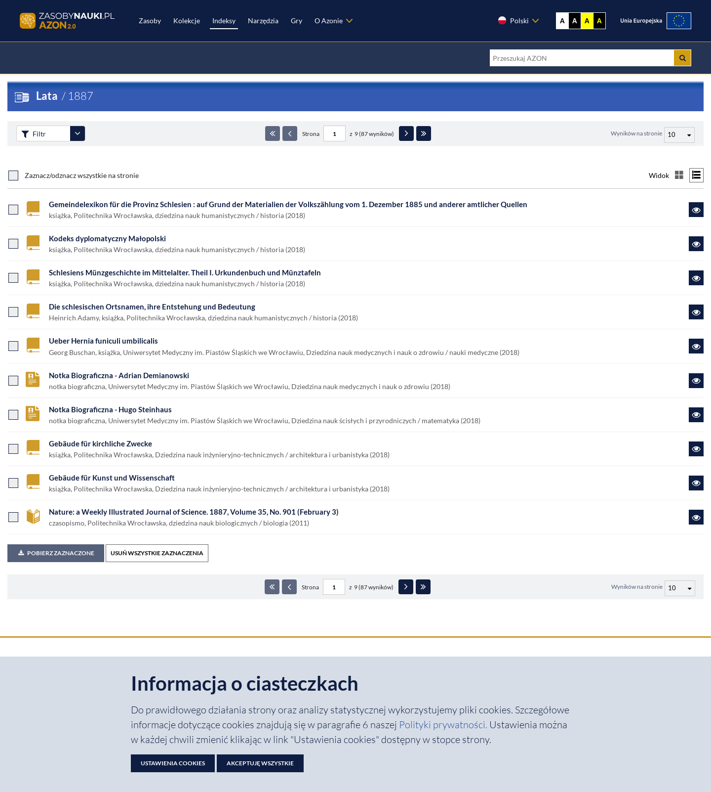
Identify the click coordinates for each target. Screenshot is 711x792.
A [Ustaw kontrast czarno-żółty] (599, 21)
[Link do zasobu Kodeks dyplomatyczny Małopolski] (696, 243)
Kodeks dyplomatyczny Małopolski (107, 238)
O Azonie (329, 20)
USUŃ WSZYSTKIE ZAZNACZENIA (157, 553)
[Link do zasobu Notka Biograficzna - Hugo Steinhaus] (696, 414)
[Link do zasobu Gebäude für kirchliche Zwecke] (696, 448)
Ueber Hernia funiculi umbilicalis (103, 340)
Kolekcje (186, 20)
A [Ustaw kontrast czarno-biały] (574, 21)
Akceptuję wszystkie (260, 763)
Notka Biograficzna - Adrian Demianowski (119, 375)
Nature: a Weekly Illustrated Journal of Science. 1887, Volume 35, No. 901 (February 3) (194, 511)
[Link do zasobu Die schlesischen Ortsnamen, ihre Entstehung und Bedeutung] (696, 312)
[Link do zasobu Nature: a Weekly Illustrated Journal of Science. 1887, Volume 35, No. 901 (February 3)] (696, 517)
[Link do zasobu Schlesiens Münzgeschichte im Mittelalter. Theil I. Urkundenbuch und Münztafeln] (696, 277)
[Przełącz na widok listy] (696, 175)
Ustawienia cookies (173, 763)
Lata (47, 95)
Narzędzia (263, 20)
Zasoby (150, 20)
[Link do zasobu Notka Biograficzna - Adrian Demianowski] (696, 380)
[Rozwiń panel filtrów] (77, 133)
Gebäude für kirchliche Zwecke (100, 443)
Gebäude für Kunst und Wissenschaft (112, 477)
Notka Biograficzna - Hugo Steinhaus (110, 409)
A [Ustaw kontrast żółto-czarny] (587, 21)
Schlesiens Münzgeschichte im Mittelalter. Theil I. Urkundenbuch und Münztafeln (185, 272)
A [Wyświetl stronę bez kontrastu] (562, 21)
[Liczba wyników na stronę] (680, 588)
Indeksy (224, 20)
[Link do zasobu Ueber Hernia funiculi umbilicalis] (696, 346)
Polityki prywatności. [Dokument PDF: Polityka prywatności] (444, 724)
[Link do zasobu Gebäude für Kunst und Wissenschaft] (696, 483)
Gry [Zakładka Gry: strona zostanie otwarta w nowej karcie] (296, 20)
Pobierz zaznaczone (55, 553)
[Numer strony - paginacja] (334, 133)
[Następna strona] (406, 133)
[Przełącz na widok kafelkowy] (679, 175)
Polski (513, 20)
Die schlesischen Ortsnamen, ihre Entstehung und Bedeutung (152, 306)
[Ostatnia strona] (423, 133)
